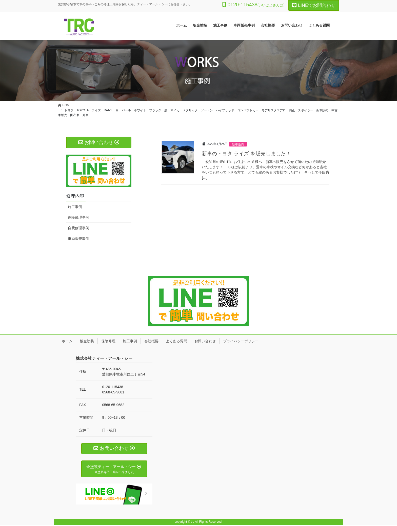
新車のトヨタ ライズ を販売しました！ (246, 153)
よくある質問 (176, 341)
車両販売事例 (78, 239)
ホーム (67, 341)
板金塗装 (87, 341)
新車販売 (238, 144)
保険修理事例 (78, 217)
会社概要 (151, 341)
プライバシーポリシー (241, 341)
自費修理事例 (78, 228)
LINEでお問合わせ (313, 5)
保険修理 (108, 341)
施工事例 (75, 207)
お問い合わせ (205, 341)
